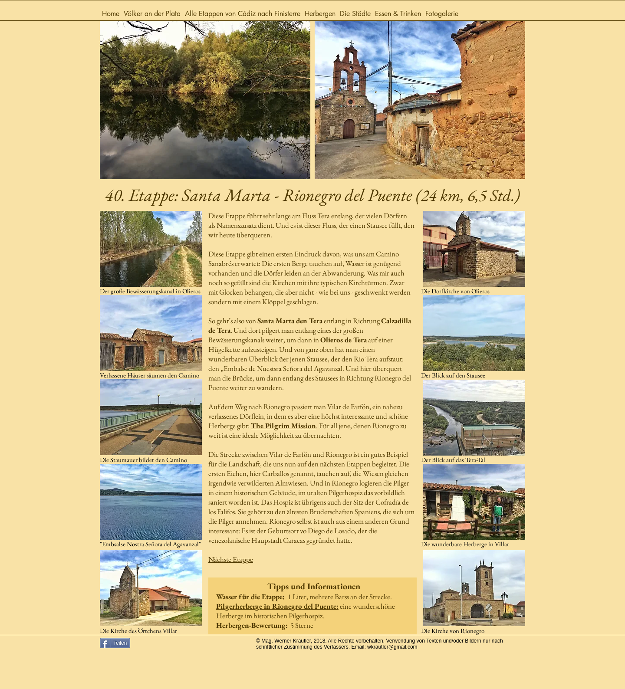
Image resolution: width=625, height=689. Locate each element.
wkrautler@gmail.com (392, 647)
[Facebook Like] (193, 647)
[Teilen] (115, 643)
